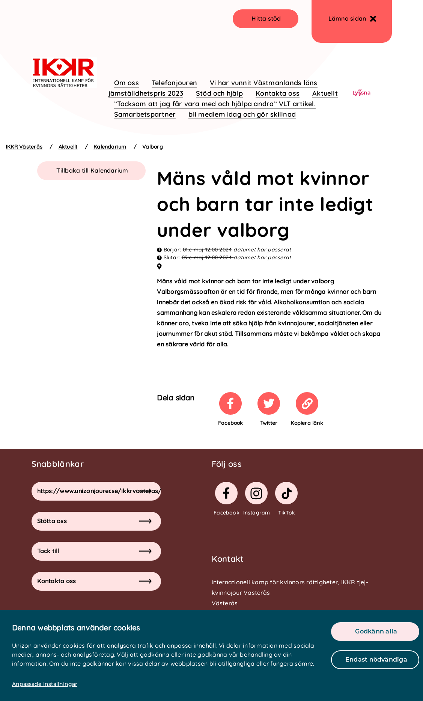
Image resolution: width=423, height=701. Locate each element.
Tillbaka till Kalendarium (92, 170)
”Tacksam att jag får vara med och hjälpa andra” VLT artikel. (215, 103)
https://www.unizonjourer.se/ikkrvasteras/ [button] (99, 491)
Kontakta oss (278, 93)
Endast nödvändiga (376, 659)
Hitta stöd (266, 18)
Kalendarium (109, 146)
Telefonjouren (174, 82)
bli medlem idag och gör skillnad (242, 114)
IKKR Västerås (24, 146)
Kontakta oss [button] (94, 581)
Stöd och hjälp (219, 93)
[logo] (64, 55)
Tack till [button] (94, 551)
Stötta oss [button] (94, 521)
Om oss (126, 82)
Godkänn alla (376, 631)
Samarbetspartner (145, 114)
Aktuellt (325, 93)
